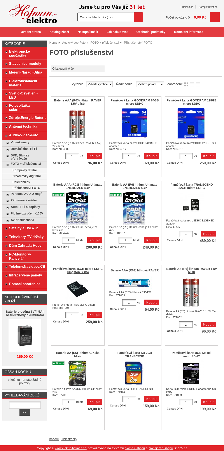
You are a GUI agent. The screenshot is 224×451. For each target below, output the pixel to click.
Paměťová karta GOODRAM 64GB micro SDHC (135, 102)
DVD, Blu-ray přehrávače (20, 157)
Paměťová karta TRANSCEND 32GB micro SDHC (191, 186)
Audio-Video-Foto (23, 135)
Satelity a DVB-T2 (23, 228)
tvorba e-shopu (135, 448)
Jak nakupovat (117, 32)
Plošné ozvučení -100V (27, 213)
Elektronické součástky (19, 53)
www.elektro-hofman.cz (70, 448)
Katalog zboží (59, 32)
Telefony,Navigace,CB (27, 266)
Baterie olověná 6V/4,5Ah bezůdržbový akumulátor (25, 313)
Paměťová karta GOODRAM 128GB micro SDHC (192, 102)
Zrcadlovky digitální (26, 176)
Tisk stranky (69, 439)
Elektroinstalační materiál (23, 83)
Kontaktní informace (188, 32)
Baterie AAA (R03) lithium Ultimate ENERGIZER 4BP (77, 186)
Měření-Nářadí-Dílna (25, 72)
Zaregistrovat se (208, 7)
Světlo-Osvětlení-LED (23, 95)
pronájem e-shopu (161, 448)
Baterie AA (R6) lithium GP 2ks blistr (77, 354)
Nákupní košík (88, 32)
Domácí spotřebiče (24, 284)
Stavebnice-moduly (25, 63)
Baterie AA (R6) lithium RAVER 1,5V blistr (191, 270)
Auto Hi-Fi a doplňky (25, 207)
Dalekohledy (21, 182)
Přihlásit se (186, 7)
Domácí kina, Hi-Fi (24, 149)
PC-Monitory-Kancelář (20, 256)
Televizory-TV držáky (26, 237)
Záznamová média (24, 200)
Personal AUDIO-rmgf (26, 193)
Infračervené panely (25, 275)
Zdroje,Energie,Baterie (27, 118)
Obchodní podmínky (150, 32)
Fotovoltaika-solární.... (20, 107)
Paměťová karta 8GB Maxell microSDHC (191, 354)
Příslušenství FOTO (26, 188)
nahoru (54, 439)
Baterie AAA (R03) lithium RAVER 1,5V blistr (78, 102)
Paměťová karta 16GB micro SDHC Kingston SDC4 (78, 270)
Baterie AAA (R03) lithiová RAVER (135, 270)
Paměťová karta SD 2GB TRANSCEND (134, 354)
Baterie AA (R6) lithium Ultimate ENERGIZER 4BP (134, 186)
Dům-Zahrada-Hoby (25, 245)
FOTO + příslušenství (26, 163)
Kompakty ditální (24, 170)
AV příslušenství (22, 220)
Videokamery (20, 142)
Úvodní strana (31, 32)
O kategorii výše (63, 68)
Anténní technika (23, 126)
